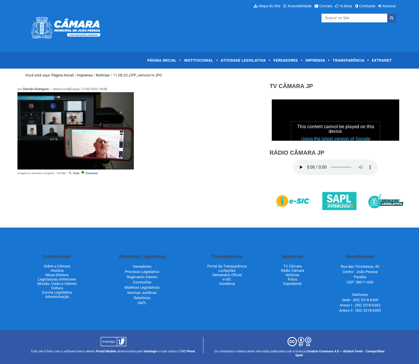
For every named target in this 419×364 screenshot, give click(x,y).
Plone (191, 351)
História (57, 270)
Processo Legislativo (142, 272)
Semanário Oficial (227, 275)
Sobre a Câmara (57, 266)
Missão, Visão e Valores (57, 283)
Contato (326, 6)
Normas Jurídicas (142, 292)
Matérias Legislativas (142, 287)
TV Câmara (292, 266)
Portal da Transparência (227, 266)
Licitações (227, 270)
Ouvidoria (227, 283)
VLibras (346, 6)
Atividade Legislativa (243, 60)
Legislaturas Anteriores (57, 279)
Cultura (57, 288)
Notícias (102, 75)
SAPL (142, 303)
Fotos (292, 279)
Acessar (389, 6)
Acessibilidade (299, 6)
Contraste (367, 6)
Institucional (198, 60)
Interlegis (150, 351)
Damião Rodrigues (36, 89)
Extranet (382, 60)
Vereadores (285, 60)
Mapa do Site (269, 6)
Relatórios (142, 298)
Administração (57, 297)
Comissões (142, 282)
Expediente (292, 283)
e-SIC (227, 279)
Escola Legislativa (57, 292)
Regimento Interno (142, 277)
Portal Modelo (106, 351)
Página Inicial (161, 60)
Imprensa (315, 60)
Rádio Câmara (292, 270)
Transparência (348, 60)
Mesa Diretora (57, 275)
